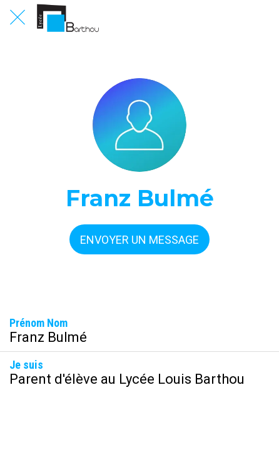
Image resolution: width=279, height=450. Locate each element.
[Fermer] (17, 17)
